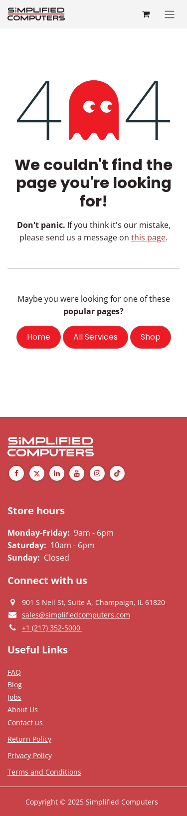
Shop (151, 337)
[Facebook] (16, 473)
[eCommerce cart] (146, 14)
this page (148, 237)
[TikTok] (117, 473)
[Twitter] (36, 473)
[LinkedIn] (56, 473)
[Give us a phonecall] (52, 627)
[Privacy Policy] (14, 671)
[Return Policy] (29, 738)
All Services (95, 337)
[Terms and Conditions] (44, 771)
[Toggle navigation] (170, 14)
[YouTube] (76, 473)
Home (38, 337)
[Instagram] (97, 473)
